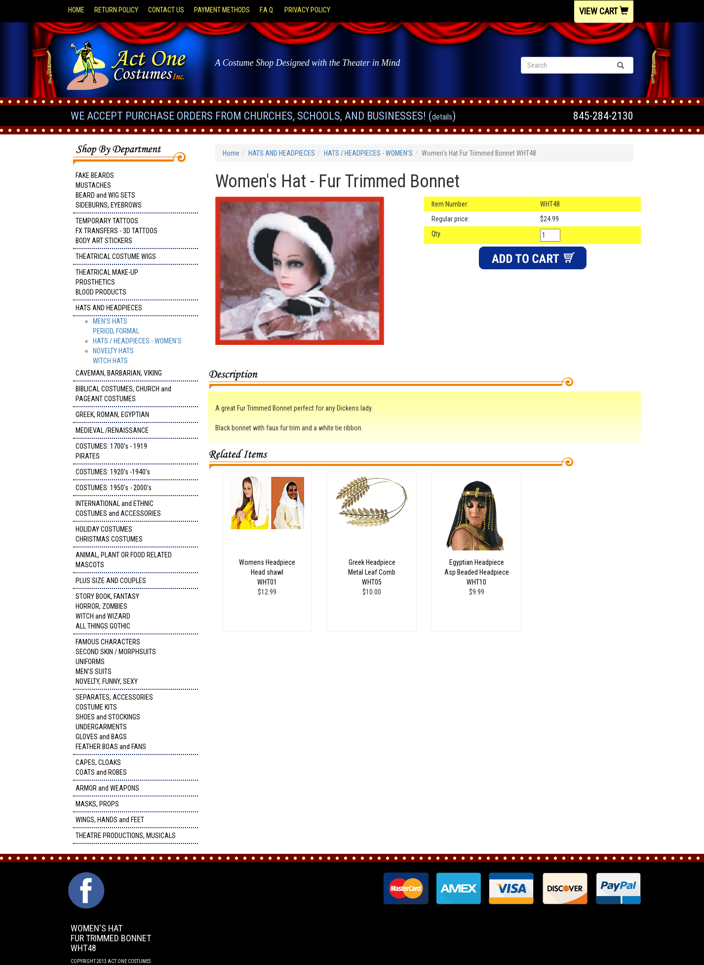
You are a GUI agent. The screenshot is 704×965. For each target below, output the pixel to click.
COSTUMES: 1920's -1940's (113, 472)
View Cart (603, 11)
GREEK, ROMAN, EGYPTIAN (112, 415)
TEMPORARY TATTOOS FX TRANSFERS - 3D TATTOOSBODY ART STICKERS (116, 231)
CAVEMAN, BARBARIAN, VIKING (119, 373)
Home (76, 10)
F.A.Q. (267, 10)
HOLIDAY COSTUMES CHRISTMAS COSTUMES (109, 534)
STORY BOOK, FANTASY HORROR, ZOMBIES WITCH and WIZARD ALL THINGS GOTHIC (107, 611)
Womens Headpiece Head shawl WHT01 (267, 572)
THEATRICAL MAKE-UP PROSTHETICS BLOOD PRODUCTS (107, 282)
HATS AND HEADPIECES (109, 308)
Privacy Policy (307, 10)
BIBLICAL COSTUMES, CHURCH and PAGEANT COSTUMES (123, 394)
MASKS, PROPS (97, 804)
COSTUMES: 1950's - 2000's (114, 488)
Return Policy (116, 10)
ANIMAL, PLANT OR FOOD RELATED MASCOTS (124, 560)
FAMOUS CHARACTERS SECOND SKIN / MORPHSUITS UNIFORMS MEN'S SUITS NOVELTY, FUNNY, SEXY (116, 661)
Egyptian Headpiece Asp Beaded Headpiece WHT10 (476, 572)
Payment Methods (222, 10)
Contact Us (166, 10)
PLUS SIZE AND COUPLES (111, 581)
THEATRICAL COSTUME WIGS (116, 256)
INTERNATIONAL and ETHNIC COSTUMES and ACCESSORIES (118, 508)
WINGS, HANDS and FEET (110, 820)
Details (442, 117)
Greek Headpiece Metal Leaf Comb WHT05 (371, 572)
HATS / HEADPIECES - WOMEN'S (137, 341)
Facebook (85, 877)
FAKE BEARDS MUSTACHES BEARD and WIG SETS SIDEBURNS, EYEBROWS (109, 190)
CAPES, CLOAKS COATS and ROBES (101, 767)
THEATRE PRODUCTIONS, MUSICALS (126, 835)
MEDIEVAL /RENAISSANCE (112, 430)
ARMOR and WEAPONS (107, 788)
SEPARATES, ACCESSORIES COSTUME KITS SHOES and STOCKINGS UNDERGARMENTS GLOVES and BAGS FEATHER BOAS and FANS (114, 722)
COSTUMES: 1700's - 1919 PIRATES (111, 451)
